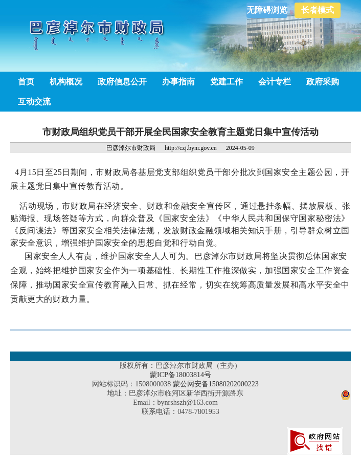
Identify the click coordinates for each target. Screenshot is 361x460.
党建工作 (226, 81)
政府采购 (322, 81)
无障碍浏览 (266, 10)
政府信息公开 (122, 81)
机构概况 (66, 81)
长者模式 (317, 10)
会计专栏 (274, 81)
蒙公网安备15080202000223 (216, 384)
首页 (26, 81)
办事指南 (178, 81)
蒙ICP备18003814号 (180, 375)
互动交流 (34, 101)
